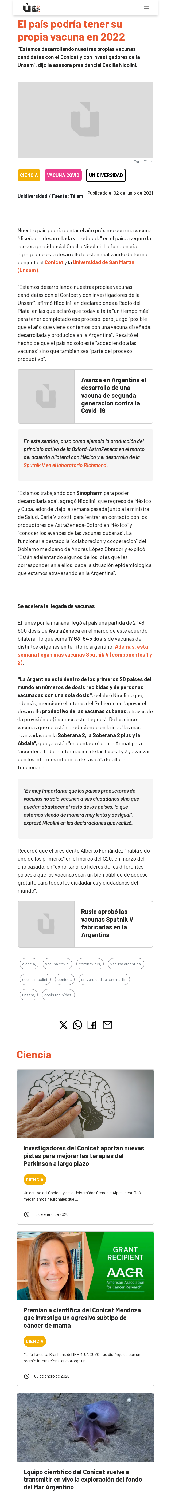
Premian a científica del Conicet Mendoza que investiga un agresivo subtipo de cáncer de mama (82, 1317)
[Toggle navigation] (146, 6)
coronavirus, (90, 963)
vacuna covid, (57, 963)
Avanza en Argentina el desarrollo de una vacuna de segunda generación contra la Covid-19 (113, 395)
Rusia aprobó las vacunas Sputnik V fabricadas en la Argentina (107, 923)
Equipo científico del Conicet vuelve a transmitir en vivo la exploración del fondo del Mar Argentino (83, 1479)
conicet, (64, 979)
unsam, (28, 994)
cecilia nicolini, (35, 979)
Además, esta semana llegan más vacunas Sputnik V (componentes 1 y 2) (85, 654)
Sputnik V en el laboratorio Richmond (65, 465)
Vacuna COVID (63, 175)
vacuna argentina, (126, 963)
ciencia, (29, 963)
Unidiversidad (106, 175)
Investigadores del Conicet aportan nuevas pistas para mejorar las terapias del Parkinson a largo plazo (84, 1155)
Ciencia (29, 175)
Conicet (54, 262)
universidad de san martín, (104, 979)
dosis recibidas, (58, 994)
